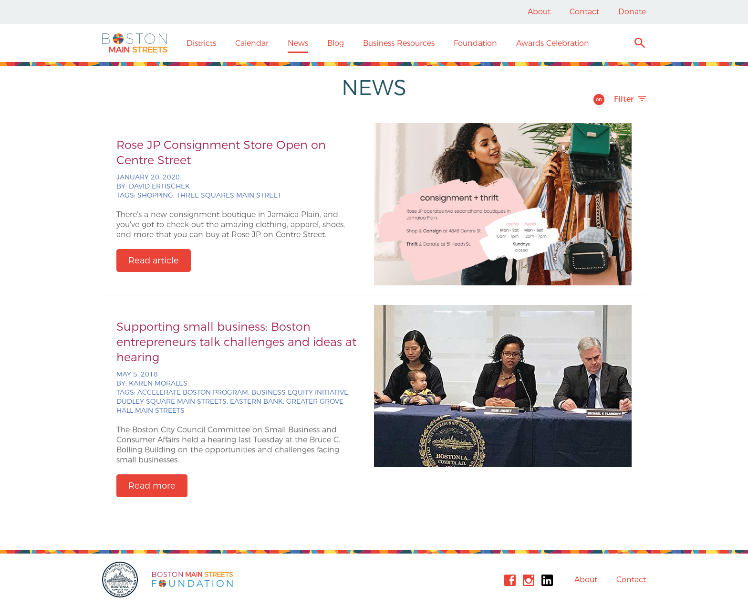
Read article (153, 260)
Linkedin (547, 580)
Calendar (252, 43)
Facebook (510, 580)
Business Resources (399, 43)
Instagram (528, 580)
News (298, 43)
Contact (584, 11)
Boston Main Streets (134, 42)
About (539, 11)
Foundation (475, 43)
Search (639, 44)
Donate (632, 11)
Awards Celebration (552, 43)
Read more (152, 486)
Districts (201, 43)
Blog (335, 43)
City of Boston (121, 579)
